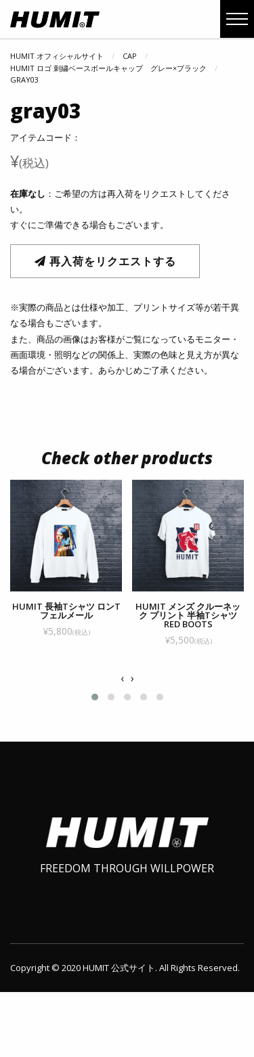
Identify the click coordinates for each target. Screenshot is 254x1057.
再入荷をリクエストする (105, 261)
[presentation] (122, 692)
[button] (95, 710)
